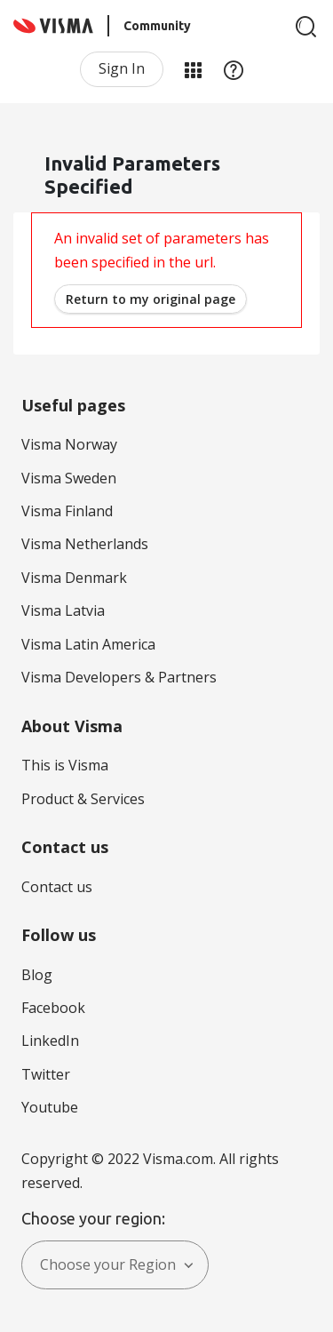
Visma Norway (69, 444)
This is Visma (64, 765)
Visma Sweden (68, 478)
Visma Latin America (88, 644)
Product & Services (83, 799)
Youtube (49, 1107)
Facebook (53, 1007)
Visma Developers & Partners (119, 677)
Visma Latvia (63, 610)
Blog (36, 975)
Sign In (122, 68)
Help (233, 69)
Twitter (45, 1074)
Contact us (56, 887)
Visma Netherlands (84, 544)
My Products (192, 69)
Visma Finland (67, 511)
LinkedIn (50, 1040)
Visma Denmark (74, 577)
